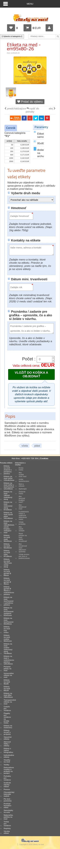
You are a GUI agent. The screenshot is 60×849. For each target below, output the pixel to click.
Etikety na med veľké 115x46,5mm (9, 478)
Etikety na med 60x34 (7, 688)
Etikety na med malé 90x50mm (8, 538)
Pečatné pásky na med (7, 668)
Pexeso (7, 789)
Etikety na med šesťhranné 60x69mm (8, 621)
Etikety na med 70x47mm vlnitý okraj (8, 563)
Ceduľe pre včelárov (7, 708)
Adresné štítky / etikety (7, 744)
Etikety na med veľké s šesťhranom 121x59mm (9, 486)
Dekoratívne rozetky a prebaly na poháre (9, 770)
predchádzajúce (15, 108)
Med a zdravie (21, 485)
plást (37, 445)
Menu (30, 4)
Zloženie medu (22, 492)
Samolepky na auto (8, 811)
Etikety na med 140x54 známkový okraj (8, 495)
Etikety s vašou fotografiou (8, 750)
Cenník (10, 128)
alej (52, 108)
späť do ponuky (32, 110)
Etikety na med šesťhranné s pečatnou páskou (8, 601)
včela (25, 445)
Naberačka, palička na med (8, 817)
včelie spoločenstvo (24, 480)
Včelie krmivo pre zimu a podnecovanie (24, 556)
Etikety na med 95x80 (7, 682)
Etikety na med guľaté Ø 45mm (7, 581)
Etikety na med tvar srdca (7, 629)
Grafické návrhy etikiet (7, 784)
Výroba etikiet (7, 832)
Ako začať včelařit (21, 529)
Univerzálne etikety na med (9, 675)
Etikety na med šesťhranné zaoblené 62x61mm (8, 611)
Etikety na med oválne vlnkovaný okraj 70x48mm (8, 648)
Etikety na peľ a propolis (7, 732)
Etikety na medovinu (8, 727)
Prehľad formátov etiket (7, 805)
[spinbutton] (44, 359)
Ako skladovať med (22, 507)
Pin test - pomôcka (8, 800)
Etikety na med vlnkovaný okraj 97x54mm (8, 506)
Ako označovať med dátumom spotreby (23, 548)
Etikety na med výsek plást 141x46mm (8, 515)
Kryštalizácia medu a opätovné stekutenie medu (24, 515)
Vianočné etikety (8, 738)
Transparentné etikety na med (10, 702)
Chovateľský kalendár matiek (9, 794)
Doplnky (7, 828)
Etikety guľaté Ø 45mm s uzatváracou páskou (9, 590)
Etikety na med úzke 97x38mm (8, 553)
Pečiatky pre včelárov (7, 778)
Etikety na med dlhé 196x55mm (8, 695)
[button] (53, 357)
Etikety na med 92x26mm (8, 546)
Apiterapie (23, 489)
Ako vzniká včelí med (22, 474)
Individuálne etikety (9, 756)
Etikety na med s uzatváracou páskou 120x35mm (9, 660)
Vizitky (6, 765)
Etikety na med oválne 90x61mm (8, 638)
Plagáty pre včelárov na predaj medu (7, 718)
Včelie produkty (22, 523)
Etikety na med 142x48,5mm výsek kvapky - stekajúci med (9, 526)
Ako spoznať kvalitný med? (22, 499)
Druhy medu (21, 469)
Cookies (44, 458)
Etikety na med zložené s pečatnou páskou (8, 470)
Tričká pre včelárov (7, 823)
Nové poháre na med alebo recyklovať (23, 537)
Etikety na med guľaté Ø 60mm (7, 572)
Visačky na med (7, 761)
